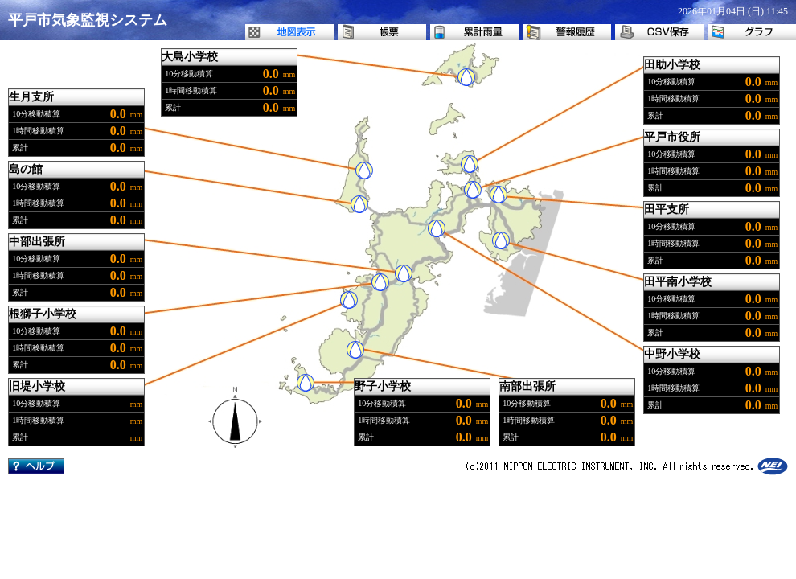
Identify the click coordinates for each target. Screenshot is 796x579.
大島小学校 (190, 57)
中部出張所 (37, 242)
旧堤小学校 (37, 386)
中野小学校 (672, 354)
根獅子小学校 (42, 314)
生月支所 (31, 97)
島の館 (26, 169)
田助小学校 (672, 65)
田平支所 (666, 209)
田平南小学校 (678, 282)
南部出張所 (527, 386)
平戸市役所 (672, 137)
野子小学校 (383, 386)
